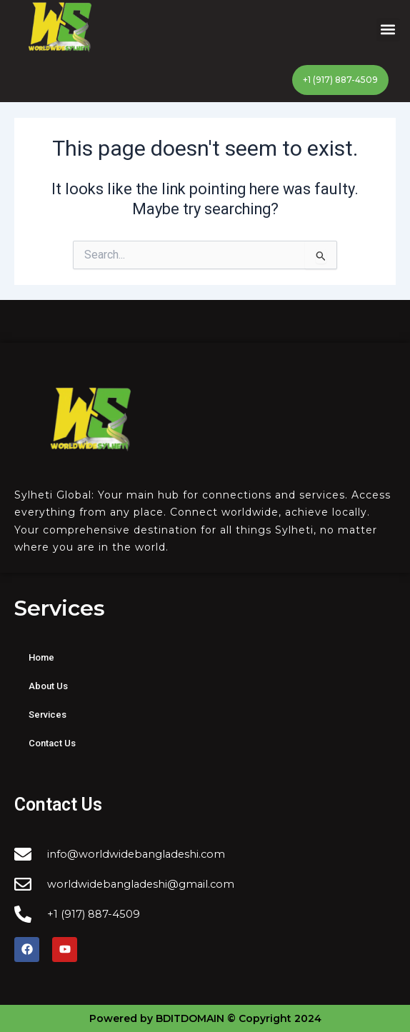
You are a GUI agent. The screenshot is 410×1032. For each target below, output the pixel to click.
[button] (388, 29)
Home (41, 657)
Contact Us (52, 743)
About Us (48, 686)
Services (47, 714)
